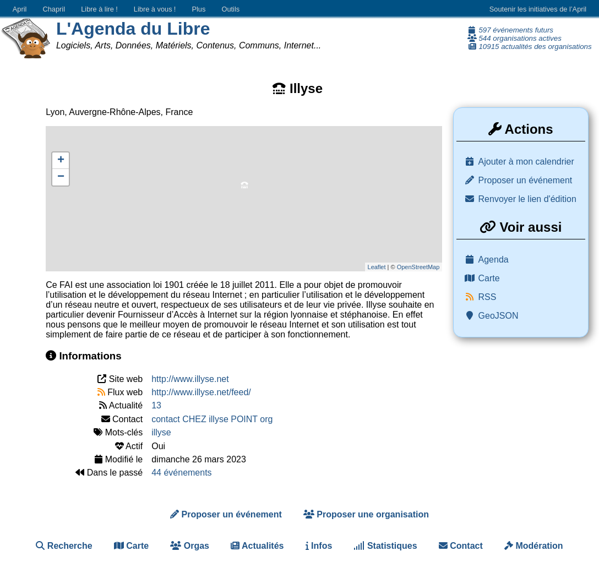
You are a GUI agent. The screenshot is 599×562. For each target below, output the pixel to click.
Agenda (493, 259)
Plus (198, 9)
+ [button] (60, 160)
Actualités (257, 545)
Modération (533, 545)
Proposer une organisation (366, 514)
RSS (487, 297)
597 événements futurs (510, 30)
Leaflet (377, 267)
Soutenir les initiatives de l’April (537, 9)
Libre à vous (155, 9)
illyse (161, 432)
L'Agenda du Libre (133, 29)
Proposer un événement (525, 180)
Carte (489, 278)
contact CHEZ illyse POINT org (212, 419)
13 (156, 405)
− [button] (60, 177)
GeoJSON (498, 315)
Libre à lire (99, 9)
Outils (230, 9)
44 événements (181, 472)
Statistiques (385, 545)
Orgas (189, 545)
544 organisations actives (514, 38)
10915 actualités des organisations (529, 46)
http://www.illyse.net (190, 379)
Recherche (64, 545)
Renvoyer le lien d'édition (527, 199)
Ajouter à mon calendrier (526, 161)
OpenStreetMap (418, 267)
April (20, 9)
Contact (461, 545)
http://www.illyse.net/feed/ (201, 392)
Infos (319, 545)
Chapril (54, 9)
